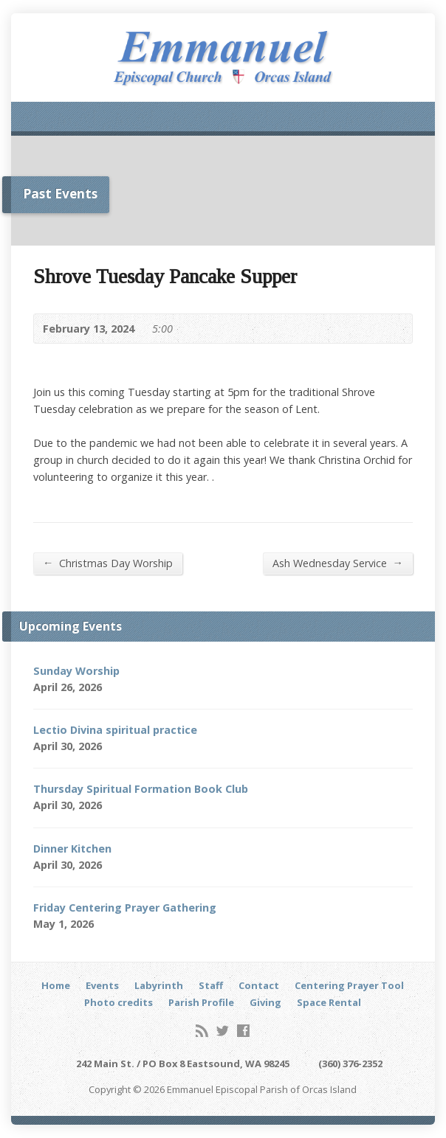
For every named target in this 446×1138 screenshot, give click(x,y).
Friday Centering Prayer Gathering (124, 908)
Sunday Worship (76, 671)
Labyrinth (158, 985)
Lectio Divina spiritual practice (115, 730)
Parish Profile (201, 1002)
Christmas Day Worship (108, 562)
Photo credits (118, 1002)
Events (102, 985)
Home (55, 985)
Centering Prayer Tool (349, 985)
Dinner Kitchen (72, 849)
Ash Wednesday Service (337, 562)
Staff (211, 985)
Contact (259, 985)
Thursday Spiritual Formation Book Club (140, 789)
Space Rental (329, 1002)
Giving (265, 1002)
